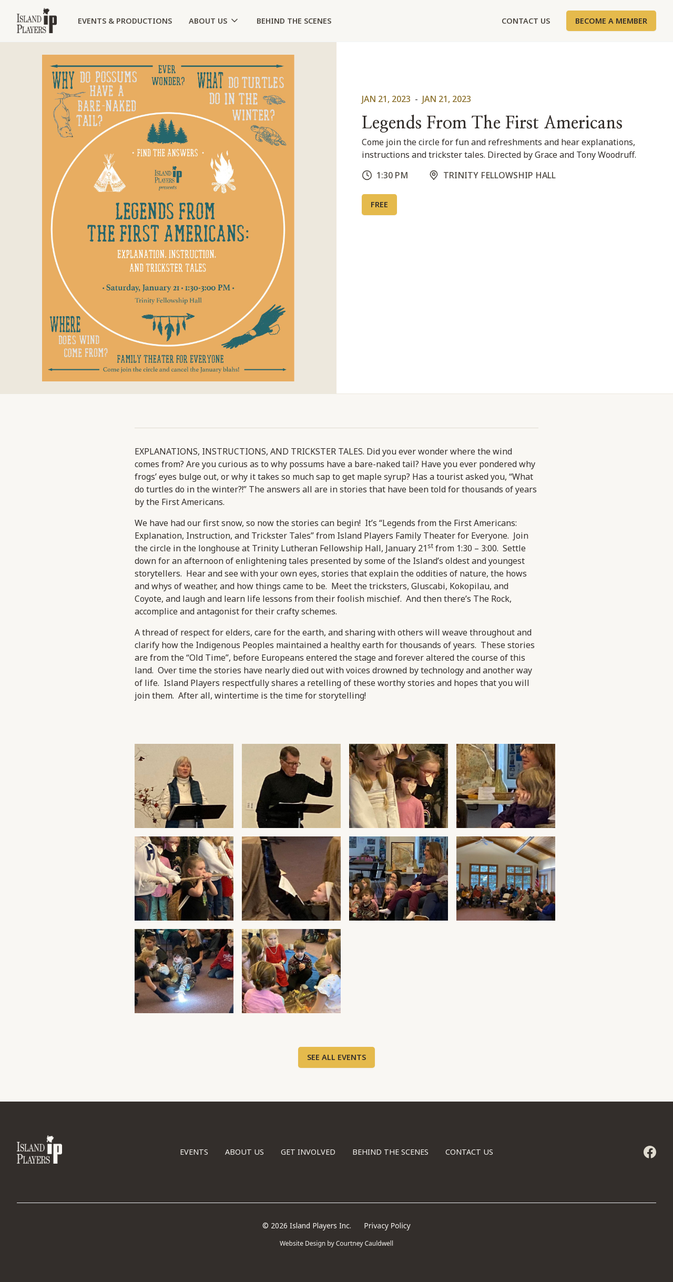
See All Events (336, 1057)
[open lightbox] (184, 786)
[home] (37, 20)
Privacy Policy (387, 1225)
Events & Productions (125, 21)
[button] (214, 21)
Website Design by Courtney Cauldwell (336, 1243)
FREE (379, 204)
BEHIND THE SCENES (294, 21)
